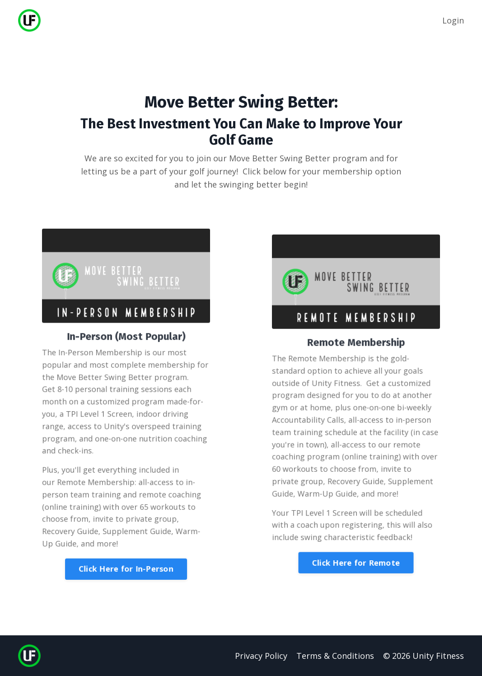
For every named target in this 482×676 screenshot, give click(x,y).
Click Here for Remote (356, 558)
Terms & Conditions (335, 655)
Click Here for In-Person (126, 564)
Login (453, 20)
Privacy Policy (261, 655)
